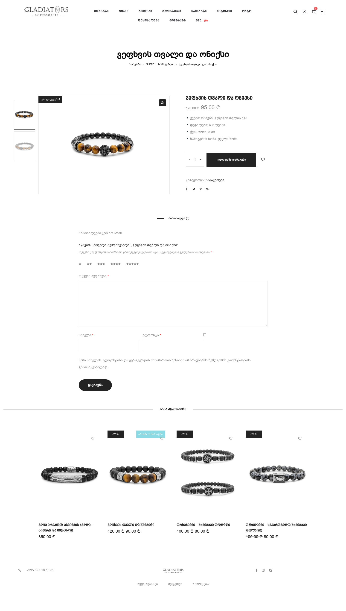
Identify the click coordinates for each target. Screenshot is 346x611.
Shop (150, 64)
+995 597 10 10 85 (40, 570)
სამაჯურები (166, 64)
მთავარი (135, 64)
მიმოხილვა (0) (179, 218)
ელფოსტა (152, 335)
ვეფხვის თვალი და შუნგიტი (131, 524)
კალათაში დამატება (231, 160)
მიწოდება (201, 584)
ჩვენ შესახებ (147, 584)
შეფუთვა (175, 584)
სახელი (86, 335)
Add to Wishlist (263, 160)
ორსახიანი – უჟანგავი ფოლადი (203, 524)
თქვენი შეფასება (94, 276)
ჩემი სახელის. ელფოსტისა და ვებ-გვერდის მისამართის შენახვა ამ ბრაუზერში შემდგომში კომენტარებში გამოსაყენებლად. (165, 363)
